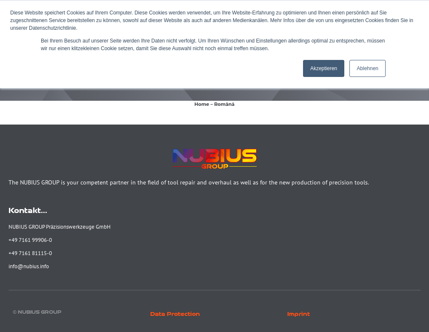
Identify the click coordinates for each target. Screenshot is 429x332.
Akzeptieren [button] (323, 68)
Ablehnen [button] (367, 68)
